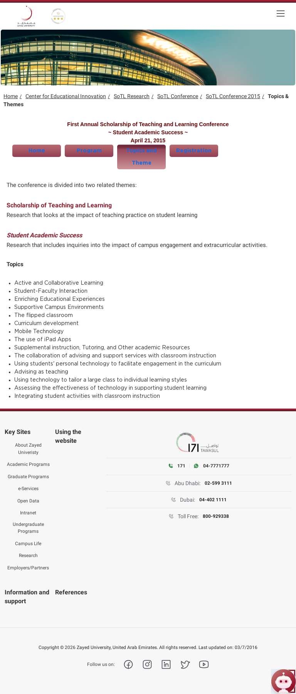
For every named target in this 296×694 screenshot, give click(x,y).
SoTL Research (132, 96)
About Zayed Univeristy (28, 448)
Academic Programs (28, 464)
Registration (194, 150)
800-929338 (216, 516)
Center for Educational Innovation (65, 96)
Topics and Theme (141, 157)
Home (10, 96)
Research (28, 555)
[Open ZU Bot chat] (283, 681)
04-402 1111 (213, 499)
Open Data (28, 501)
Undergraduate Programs (28, 528)
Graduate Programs (28, 476)
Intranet (28, 512)
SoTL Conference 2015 (233, 96)
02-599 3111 (218, 483)
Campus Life (28, 543)
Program (89, 150)
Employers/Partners (28, 568)
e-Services (28, 488)
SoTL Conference (177, 96)
